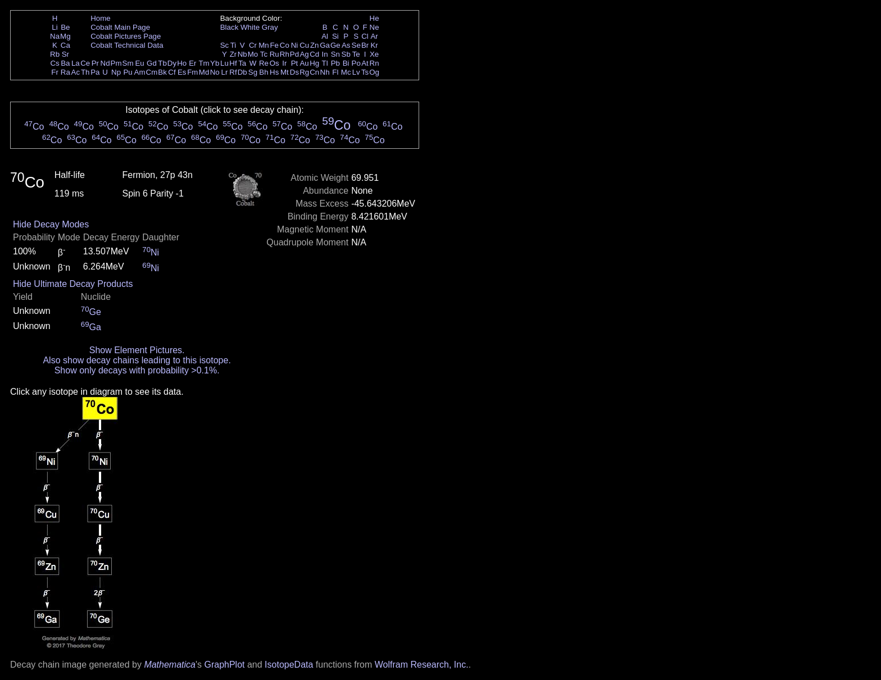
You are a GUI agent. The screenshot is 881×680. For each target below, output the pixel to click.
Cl (365, 36)
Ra (65, 72)
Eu (139, 63)
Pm (116, 63)
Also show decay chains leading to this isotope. (136, 360)
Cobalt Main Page (120, 27)
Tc (263, 54)
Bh (263, 72)
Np (116, 72)
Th (85, 72)
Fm (192, 72)
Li (54, 27)
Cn (314, 72)
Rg (304, 72)
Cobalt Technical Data (126, 45)
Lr (224, 72)
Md (204, 72)
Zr (233, 54)
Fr (54, 72)
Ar (374, 36)
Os (274, 63)
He (374, 18)
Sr (65, 54)
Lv (356, 72)
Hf (233, 63)
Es (182, 72)
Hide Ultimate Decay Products (73, 284)
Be (65, 27)
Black (229, 27)
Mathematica (170, 664)
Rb (55, 54)
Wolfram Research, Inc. (422, 664)
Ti (233, 45)
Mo (253, 54)
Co (284, 45)
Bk (162, 72)
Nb (242, 54)
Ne (374, 27)
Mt (284, 72)
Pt (294, 63)
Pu (127, 72)
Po (356, 63)
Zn (314, 45)
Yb (214, 63)
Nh (325, 72)
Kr (374, 45)
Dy (171, 63)
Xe (374, 54)
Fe (274, 45)
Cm (152, 72)
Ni (294, 45)
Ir (284, 63)
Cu (304, 45)
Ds (294, 72)
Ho (182, 63)
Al (324, 36)
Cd (314, 54)
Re (264, 63)
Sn (335, 54)
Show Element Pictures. (137, 350)
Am (140, 72)
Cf (171, 72)
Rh (284, 54)
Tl (325, 63)
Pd (294, 54)
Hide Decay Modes (51, 224)
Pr (95, 63)
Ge (335, 45)
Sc (224, 45)
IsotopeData (289, 664)
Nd (105, 63)
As (346, 45)
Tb (162, 63)
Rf (233, 72)
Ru (274, 54)
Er (192, 63)
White (250, 27)
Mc (346, 72)
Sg (252, 72)
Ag (303, 54)
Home (100, 18)
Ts (365, 72)
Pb (335, 63)
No (215, 72)
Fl (335, 72)
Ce (85, 63)
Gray (270, 27)
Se (356, 45)
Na (55, 36)
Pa (94, 72)
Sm (128, 63)
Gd (152, 63)
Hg (314, 63)
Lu (224, 63)
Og (374, 72)
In (325, 54)
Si (335, 36)
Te (356, 54)
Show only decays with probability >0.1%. (137, 370)
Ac (75, 72)
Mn (263, 45)
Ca (65, 45)
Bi (346, 63)
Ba (65, 63)
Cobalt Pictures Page (125, 36)
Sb (346, 54)
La (75, 63)
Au (303, 63)
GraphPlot (224, 664)
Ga (325, 45)
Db (242, 72)
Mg (65, 36)
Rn (374, 63)
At (365, 63)
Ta (242, 63)
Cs (54, 63)
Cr (253, 45)
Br (365, 45)
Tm (203, 63)
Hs (274, 72)
